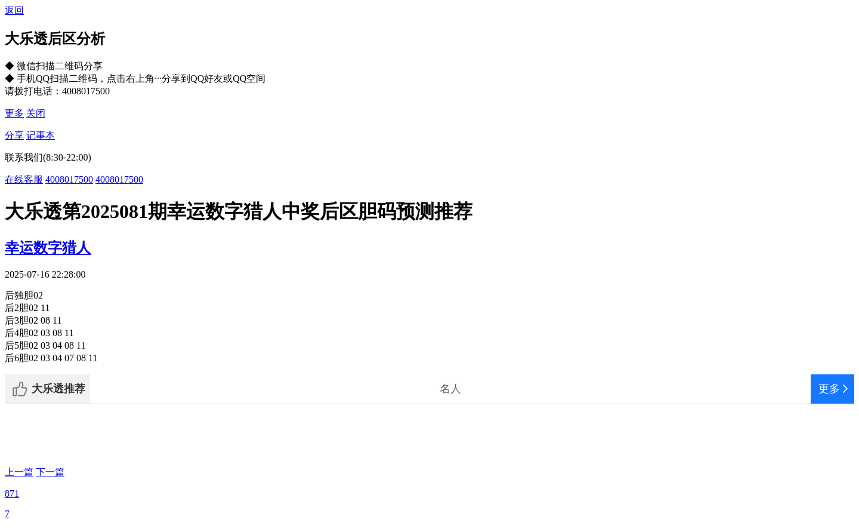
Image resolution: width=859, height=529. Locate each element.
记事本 (40, 135)
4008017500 (69, 179)
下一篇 (50, 472)
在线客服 (24, 179)
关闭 (35, 113)
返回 (14, 10)
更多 (14, 113)
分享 (14, 135)
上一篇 (19, 472)
